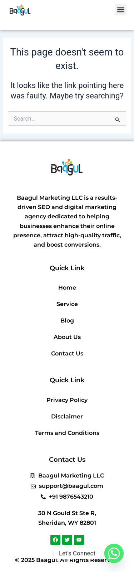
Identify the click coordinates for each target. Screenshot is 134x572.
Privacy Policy (67, 400)
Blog (67, 320)
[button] (120, 9)
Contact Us (67, 353)
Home (67, 287)
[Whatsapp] (114, 553)
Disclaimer (67, 416)
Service (67, 304)
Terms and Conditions (67, 433)
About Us (67, 337)
